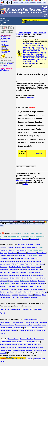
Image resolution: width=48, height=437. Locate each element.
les (23, 119)
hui (27, 112)
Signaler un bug (6, 51)
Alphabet (11, 247)
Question (34, 289)
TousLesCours (30, 2)
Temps (44, 292)
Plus (20, 139)
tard (24, 139)
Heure (38, 267)
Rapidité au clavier (6, 328)
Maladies (12, 275)
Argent (24, 247)
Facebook (15, 309)
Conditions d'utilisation (8, 342)
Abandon (39, 153)
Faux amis (19, 261)
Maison (37, 272)
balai (32, 129)
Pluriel (17, 283)
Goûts (42, 264)
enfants (28, 119)
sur (19, 115)
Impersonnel (14, 269)
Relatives (41, 289)
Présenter (19, 289)
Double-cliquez (30, 63)
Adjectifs (38, 244)
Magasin (31, 272)
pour (36, 139)
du (43, 143)
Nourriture (43, 278)
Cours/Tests (4, 20)
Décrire (16, 258)
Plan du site (5, 49)
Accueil (3, 18)
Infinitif (21, 269)
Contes (2, 255)
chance (41, 115)
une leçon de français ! (6, 64)
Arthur (20, 125)
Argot (29, 247)
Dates (40, 255)
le (26, 132)
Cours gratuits (6, 222)
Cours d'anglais (29, 319)
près (39, 143)
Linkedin (39, 309)
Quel (36, 115)
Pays (12, 283)
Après (38, 129)
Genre (37, 264)
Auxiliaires (3, 250)
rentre (31, 139)
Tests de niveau (5, 295)
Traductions (23, 295)
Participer (3, 22)
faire (20, 122)
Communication (20, 250)
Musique (32, 275)
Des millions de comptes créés (5, 36)
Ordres (16, 281)
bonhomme (29, 122)
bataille (23, 136)
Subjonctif (17, 292)
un (23, 122)
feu (19, 146)
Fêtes (31, 264)
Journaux (3, 272)
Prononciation (28, 286)
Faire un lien (5, 52)
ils (28, 139)
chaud (34, 143)
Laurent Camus (13, 339)
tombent (40, 112)
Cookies (36, 350)
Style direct (9, 292)
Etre (37, 258)
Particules (41, 281)
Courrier (29, 255)
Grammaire (3, 267)
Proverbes (38, 286)
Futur (27, 264)
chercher (40, 125)
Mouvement (24, 275)
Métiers (12, 278)
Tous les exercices (22, 180)
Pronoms (20, 286)
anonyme (30, 97)
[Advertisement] (31, 200)
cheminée (28, 146)
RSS (32, 309)
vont (33, 119)
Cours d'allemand (41, 322)
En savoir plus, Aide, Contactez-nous (32, 339)
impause (39, 136)
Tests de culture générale (23, 325)
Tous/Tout (15, 295)
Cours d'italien (29, 322)
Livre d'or (4, 47)
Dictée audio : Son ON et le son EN (35, 60)
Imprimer (4, 46)
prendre (42, 139)
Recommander (5, 50)
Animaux (18, 247)
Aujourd (21, 112)
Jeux (22, 2)
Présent (12, 289)
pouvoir (39, 119)
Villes (13, 297)
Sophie (29, 125)
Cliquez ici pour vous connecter (7, 31)
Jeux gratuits (3, 69)
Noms (36, 278)
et (25, 125)
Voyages (26, 297)
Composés (3, 253)
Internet (27, 269)
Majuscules (4, 275)
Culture (15, 2)
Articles (34, 247)
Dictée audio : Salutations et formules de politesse (35, 49)
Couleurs (22, 255)
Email (2, 313)
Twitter (25, 309)
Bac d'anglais (31, 330)
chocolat (28, 143)
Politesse (24, 283)
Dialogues (3, 258)
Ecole (32, 258)
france (30, 115)
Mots (17, 275)
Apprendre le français (23, 33)
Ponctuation (32, 283)
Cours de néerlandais (7, 325)
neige (34, 112)
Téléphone (37, 295)
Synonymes (37, 292)
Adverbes (3, 247)
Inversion (34, 269)
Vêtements (33, 297)
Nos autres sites (4, 70)
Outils (39, 2)
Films (14, 264)
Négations (3, 281)
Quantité (26, 289)
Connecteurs (41, 253)
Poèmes (2, 286)
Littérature (23, 272)
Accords (30, 244)
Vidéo (44, 295)
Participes (33, 281)
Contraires (9, 255)
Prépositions (4, 289)
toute (23, 115)
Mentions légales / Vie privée (23, 350)
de (36, 122)
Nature (24, 278)
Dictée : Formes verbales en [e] (33, 46)
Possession (41, 283)
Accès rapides (5, 45)
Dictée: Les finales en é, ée (33, 56)
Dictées (26, 43)
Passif (2, 283)
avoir (20, 132)
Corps (16, 255)
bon (22, 143)
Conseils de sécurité (24, 342)
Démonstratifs (25, 258)
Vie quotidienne (5, 297)
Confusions (22, 253)
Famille (12, 261)
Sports (2, 292)
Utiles (2, 24)
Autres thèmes (35, 43)
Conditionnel (12, 253)
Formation (20, 264)
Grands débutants (15, 267)
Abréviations (22, 244)
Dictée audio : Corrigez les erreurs (32, 51)
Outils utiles (22, 330)
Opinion (10, 281)
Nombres (30, 278)
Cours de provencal (30, 328)
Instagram (4, 309)
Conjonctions (31, 253)
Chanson (11, 250)
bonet (23, 129)
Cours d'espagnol (17, 322)
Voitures (19, 297)
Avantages (3, 41)
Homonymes (4, 269)
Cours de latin (18, 328)
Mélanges (39, 275)
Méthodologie (4, 278)
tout (19, 119)
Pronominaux (11, 286)
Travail (31, 295)
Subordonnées (27, 292)
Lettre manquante (13, 272)
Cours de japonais (40, 325)
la (30, 112)
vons (34, 125)
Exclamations (4, 261)
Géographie (31, 267)
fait (24, 132)
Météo (18, 278)
